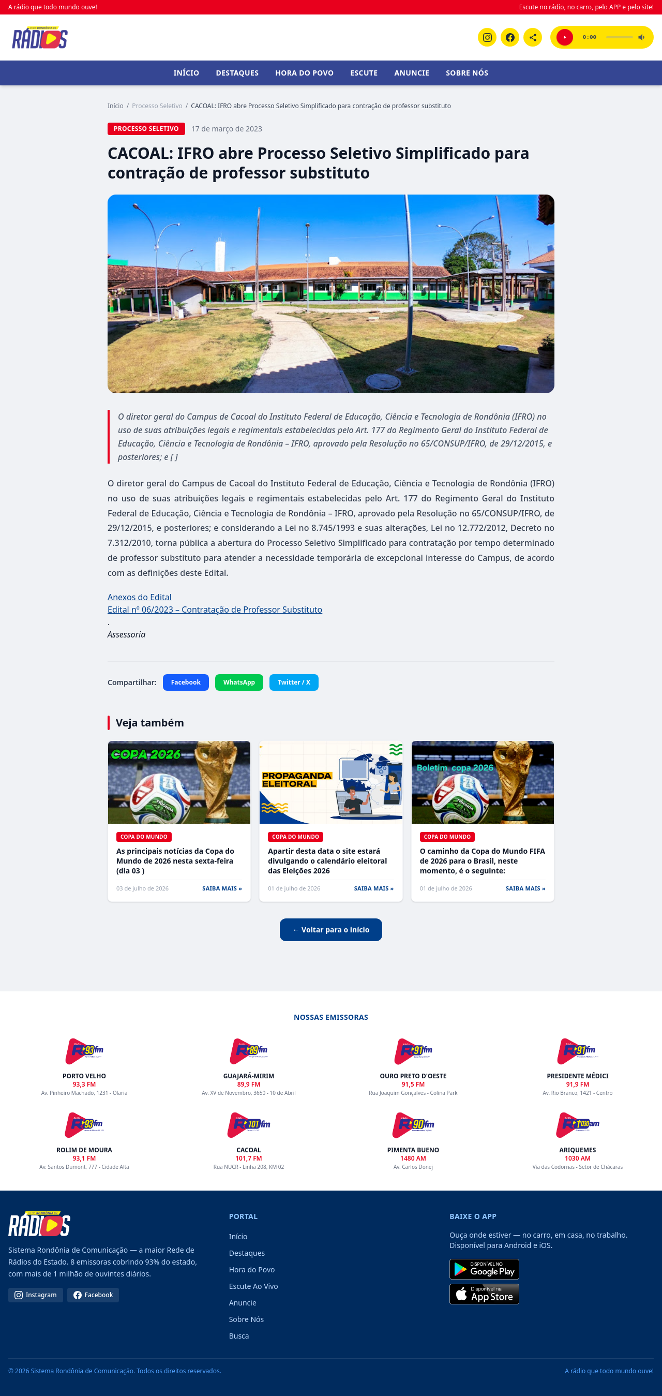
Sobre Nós (467, 73)
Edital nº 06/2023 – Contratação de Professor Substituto (215, 609)
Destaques (237, 73)
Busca (239, 1336)
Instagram (35, 1294)
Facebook (186, 682)
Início (187, 73)
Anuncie (411, 73)
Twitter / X (294, 682)
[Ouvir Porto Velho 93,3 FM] (564, 37)
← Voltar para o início (330, 929)
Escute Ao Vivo (253, 1286)
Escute (364, 73)
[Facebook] (510, 37)
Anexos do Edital (140, 597)
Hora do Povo (304, 73)
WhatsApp (239, 682)
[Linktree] (532, 37)
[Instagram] (487, 37)
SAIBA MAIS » (222, 888)
